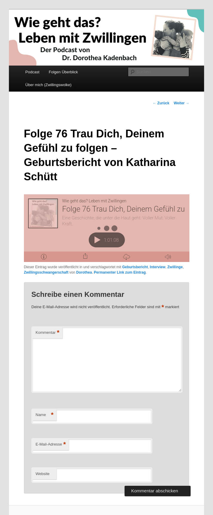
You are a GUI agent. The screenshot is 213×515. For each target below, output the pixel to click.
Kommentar (47, 332)
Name (44, 415)
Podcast (32, 72)
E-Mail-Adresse (51, 444)
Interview (158, 267)
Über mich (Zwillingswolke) (48, 85)
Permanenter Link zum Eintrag (119, 272)
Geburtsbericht (135, 267)
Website (43, 473)
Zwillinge (175, 267)
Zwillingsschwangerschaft (46, 272)
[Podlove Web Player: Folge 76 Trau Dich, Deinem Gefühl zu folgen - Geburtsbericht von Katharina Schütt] (106, 228)
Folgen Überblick (63, 72)
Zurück (161, 103)
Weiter (181, 103)
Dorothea (84, 272)
